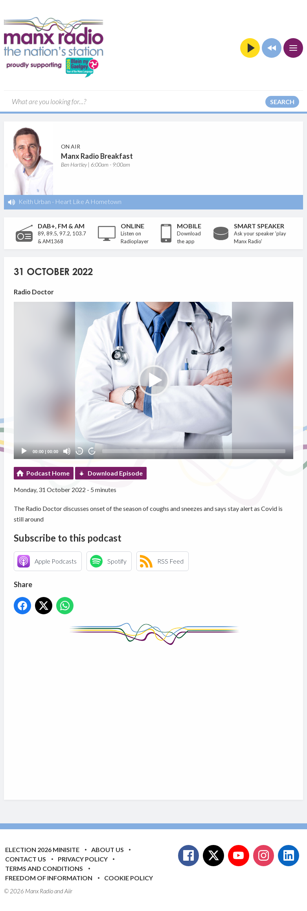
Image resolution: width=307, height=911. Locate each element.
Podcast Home (48, 473)
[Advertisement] (160, 716)
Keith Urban (34, 201)
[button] (153, 380)
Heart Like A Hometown (88, 201)
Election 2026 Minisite (42, 849)
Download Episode (115, 473)
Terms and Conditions (44, 868)
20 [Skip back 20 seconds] (79, 451)
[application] (153, 380)
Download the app (189, 237)
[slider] (193, 451)
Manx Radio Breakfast (97, 156)
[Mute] (67, 451)
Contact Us (25, 859)
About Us (107, 849)
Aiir (68, 890)
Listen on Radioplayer (135, 237)
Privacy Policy (83, 859)
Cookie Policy (128, 878)
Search (282, 101)
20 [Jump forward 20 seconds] (92, 451)
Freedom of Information (48, 878)
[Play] (24, 451)
